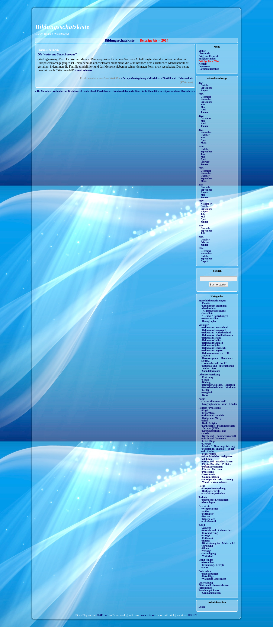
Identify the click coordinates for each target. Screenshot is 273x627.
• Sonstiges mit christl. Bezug (217, 479)
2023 (201, 94)
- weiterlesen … (85, 70)
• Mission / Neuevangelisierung (218, 446)
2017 (201, 201)
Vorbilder (204, 325)
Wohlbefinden (206, 560)
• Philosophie (207, 472)
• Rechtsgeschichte (210, 491)
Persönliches (205, 587)
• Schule (205, 379)
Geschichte (204, 506)
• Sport (204, 567)
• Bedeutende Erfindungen (214, 499)
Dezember (206, 97)
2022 (201, 115)
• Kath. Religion (209, 423)
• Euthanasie (207, 538)
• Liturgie (206, 443)
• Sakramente (208, 474)
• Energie (205, 535)
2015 (201, 237)
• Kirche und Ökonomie (213, 438)
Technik (203, 497)
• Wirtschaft (207, 556)
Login (202, 606)
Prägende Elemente (209, 56)
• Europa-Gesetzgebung (133, 78)
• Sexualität (207, 313)
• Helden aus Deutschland (214, 327)
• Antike (205, 511)
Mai (203, 107)
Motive (202, 51)
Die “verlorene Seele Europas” (57, 54)
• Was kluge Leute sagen (213, 579)
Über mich (204, 53)
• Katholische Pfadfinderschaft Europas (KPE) (218, 427)
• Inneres (205, 540)
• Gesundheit (207, 562)
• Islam (204, 420)
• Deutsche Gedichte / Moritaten (218, 387)
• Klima (205, 548)
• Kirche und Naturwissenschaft (218, 436)
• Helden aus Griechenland (216, 332)
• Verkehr (206, 551)
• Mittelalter (153, 78)
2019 (201, 168)
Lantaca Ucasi (146, 615)
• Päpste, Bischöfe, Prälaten (216, 464)
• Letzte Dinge (208, 441)
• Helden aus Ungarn (211, 350)
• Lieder (205, 390)
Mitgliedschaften (207, 58)
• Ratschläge (207, 576)
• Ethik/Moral (208, 413)
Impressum (204, 66)
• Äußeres (206, 528)
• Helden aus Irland (211, 337)
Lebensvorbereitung (209, 374)
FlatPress (102, 615)
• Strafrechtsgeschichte (213, 493)
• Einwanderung (209, 533)
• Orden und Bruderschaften (216, 461)
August (204, 90)
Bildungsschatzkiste (62, 26)
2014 (201, 248)
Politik (202, 525)
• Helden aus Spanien (212, 343)
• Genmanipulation (211, 593)
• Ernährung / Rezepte (212, 565)
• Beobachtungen (209, 573)
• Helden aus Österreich (213, 348)
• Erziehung (207, 377)
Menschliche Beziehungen (212, 300)
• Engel (204, 410)
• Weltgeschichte (209, 508)
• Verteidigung (208, 553)
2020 (201, 146)
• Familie (205, 303)
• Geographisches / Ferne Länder (219, 404)
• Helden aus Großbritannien (217, 335)
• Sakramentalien (210, 477)
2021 (201, 130)
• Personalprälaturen (212, 466)
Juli (203, 214)
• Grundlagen (208, 502)
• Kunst (205, 395)
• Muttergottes (208, 454)
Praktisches (205, 571)
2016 (201, 225)
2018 (201, 184)
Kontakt (203, 63)
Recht (202, 486)
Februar (205, 162)
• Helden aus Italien (211, 340)
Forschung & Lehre (209, 590)
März (203, 142)
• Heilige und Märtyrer (213, 418)
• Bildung (206, 382)
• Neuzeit (205, 516)
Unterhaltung (206, 582)
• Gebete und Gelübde (212, 415)
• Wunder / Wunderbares (214, 482)
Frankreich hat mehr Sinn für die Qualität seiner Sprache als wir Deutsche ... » (154, 91)
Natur (202, 399)
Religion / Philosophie (210, 408)
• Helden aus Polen (210, 345)
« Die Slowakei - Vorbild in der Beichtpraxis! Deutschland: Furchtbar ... (72, 91)
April (203, 109)
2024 (201, 82)
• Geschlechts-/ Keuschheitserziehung (213, 309)
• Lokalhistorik (208, 521)
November (206, 99)
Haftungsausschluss (209, 69)
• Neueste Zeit (208, 519)
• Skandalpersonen (210, 371)
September (206, 88)
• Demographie (208, 321)
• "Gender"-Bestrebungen (214, 316)
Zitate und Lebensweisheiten (214, 585)
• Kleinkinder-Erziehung (214, 305)
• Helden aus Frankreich (213, 330)
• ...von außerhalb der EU (214, 363)
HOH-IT (192, 615)
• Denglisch (206, 392)
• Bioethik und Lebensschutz (177, 78)
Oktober (205, 85)
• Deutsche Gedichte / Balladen (218, 385)
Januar (204, 112)
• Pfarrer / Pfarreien (211, 469)
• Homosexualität (210, 318)
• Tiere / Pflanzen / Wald (213, 401)
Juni (203, 104)
